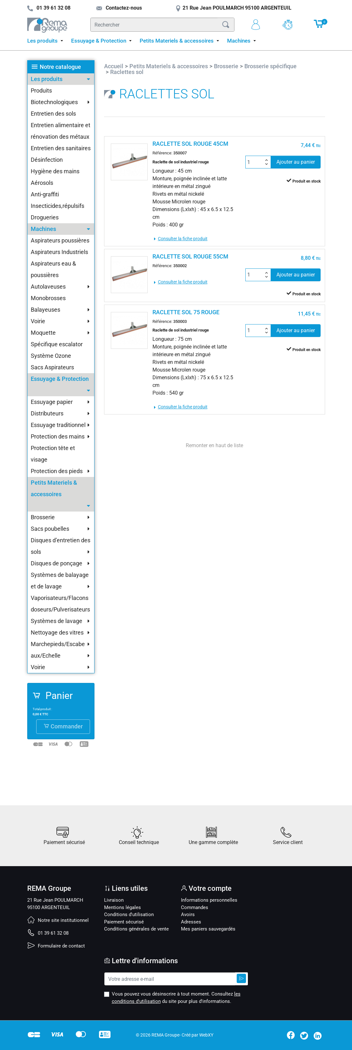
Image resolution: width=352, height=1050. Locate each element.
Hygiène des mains (55, 171)
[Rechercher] (154, 24)
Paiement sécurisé (124, 922)
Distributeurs (47, 413)
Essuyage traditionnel (58, 425)
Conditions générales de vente (136, 929)
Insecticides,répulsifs (57, 205)
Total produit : (42, 709)
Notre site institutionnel (58, 920)
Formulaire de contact (56, 946)
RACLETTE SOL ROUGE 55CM (190, 256)
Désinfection (47, 159)
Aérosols (42, 182)
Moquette (43, 332)
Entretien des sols (53, 113)
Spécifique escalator (57, 344)
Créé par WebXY (197, 1035)
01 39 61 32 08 (48, 933)
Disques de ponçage (56, 563)
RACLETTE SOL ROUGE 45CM (190, 143)
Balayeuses (45, 309)
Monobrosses (48, 298)
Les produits (46, 79)
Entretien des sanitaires (61, 148)
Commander (63, 726)
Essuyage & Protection (60, 378)
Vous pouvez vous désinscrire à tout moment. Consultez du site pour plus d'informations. (176, 997)
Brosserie (43, 517)
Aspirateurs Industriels (59, 252)
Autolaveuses (48, 286)
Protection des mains (58, 436)
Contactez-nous (119, 8)
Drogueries (45, 217)
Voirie (38, 321)
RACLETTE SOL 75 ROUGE (185, 312)
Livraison (114, 900)
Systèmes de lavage (56, 621)
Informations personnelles (209, 900)
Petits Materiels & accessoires (54, 488)
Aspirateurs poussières (60, 240)
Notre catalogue (60, 66)
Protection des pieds (57, 471)
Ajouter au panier (295, 162)
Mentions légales (122, 907)
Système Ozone (51, 355)
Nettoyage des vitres (57, 632)
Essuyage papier (52, 401)
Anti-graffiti (45, 194)
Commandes (194, 907)
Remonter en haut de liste (214, 445)
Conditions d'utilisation (129, 914)
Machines (43, 229)
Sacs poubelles (50, 528)
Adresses (191, 922)
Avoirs (188, 914)
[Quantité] (254, 162)
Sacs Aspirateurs (52, 367)
